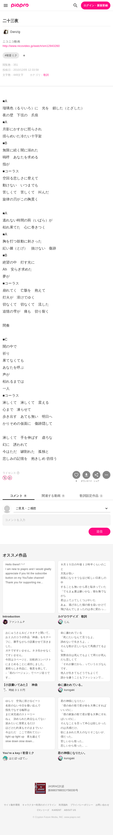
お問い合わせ (102, 805)
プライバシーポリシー (81, 805)
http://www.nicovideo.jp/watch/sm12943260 (31, 46)
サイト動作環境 (12, 805)
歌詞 (46, 74)
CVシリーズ (43, 810)
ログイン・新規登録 (96, 5)
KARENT (57, 810)
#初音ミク (11, 55)
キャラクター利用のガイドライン (39, 805)
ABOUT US (70, 810)
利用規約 (63, 805)
